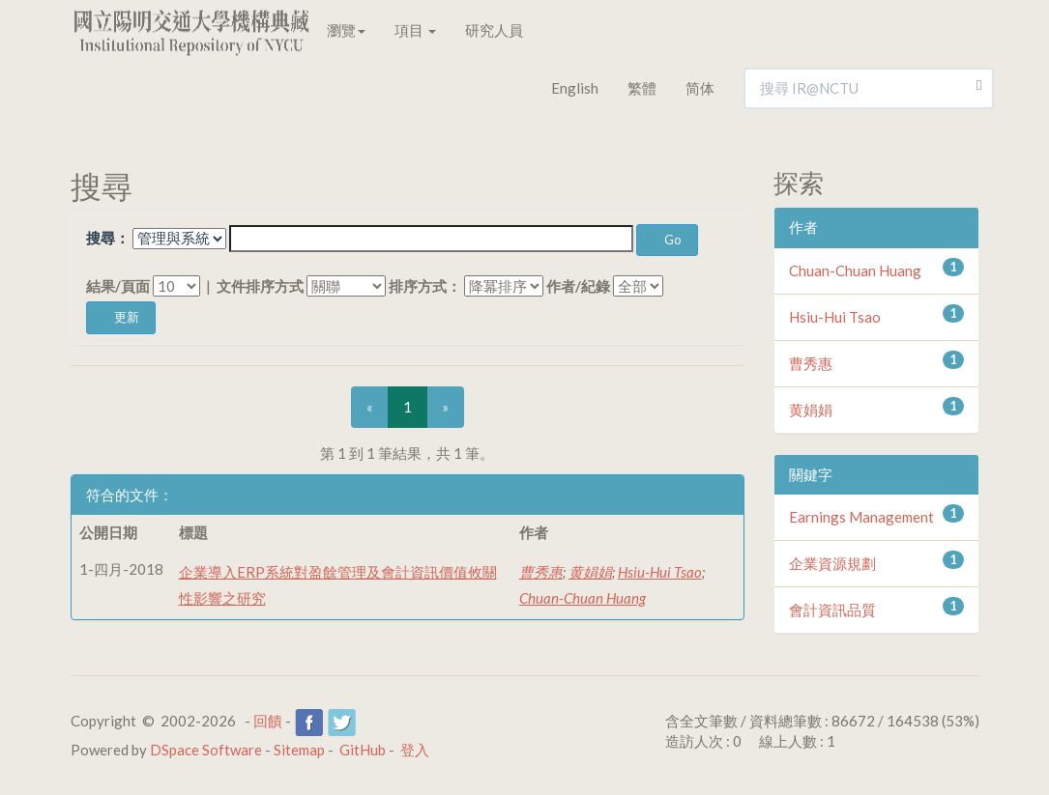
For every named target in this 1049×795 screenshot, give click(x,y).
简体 (699, 88)
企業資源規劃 (832, 563)
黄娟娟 (590, 572)
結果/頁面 (118, 286)
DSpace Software (206, 749)
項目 (415, 30)
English (574, 88)
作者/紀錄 (578, 286)
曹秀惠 (541, 572)
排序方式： (425, 286)
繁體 (641, 88)
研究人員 (494, 30)
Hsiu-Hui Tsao (660, 572)
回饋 (267, 720)
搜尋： (108, 237)
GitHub (362, 749)
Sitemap (299, 749)
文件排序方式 (260, 286)
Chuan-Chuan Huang (582, 598)
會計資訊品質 (832, 609)
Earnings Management (861, 516)
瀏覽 (346, 30)
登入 (414, 749)
